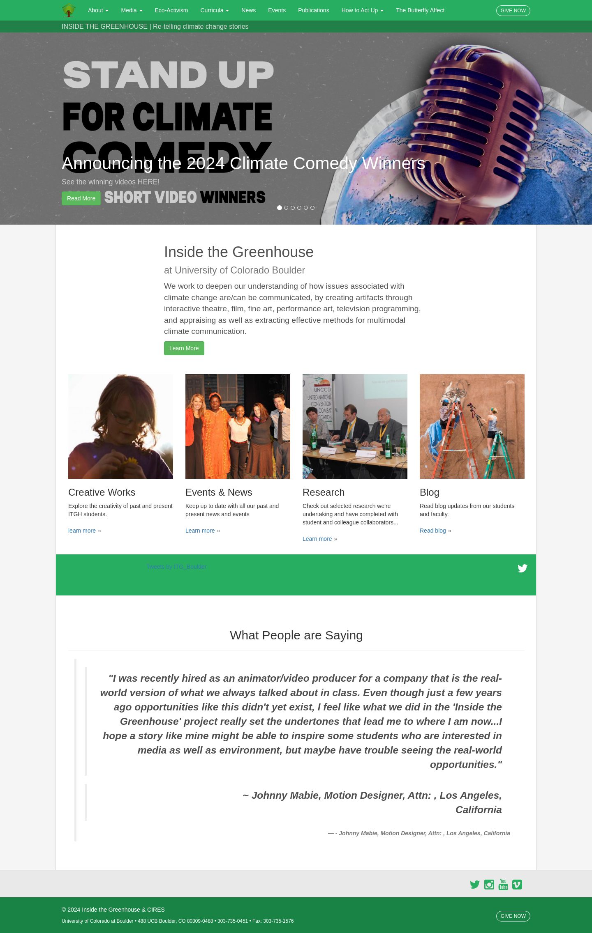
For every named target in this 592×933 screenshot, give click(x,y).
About (98, 10)
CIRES (156, 909)
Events (277, 10)
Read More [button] (81, 198)
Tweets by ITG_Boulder (176, 566)
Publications (313, 10)
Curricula (214, 10)
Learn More (184, 348)
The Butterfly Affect (420, 10)
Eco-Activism (171, 10)
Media (131, 10)
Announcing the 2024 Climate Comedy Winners (244, 163)
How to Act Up (363, 10)
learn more (82, 530)
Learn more (200, 530)
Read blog (433, 530)
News (248, 10)
